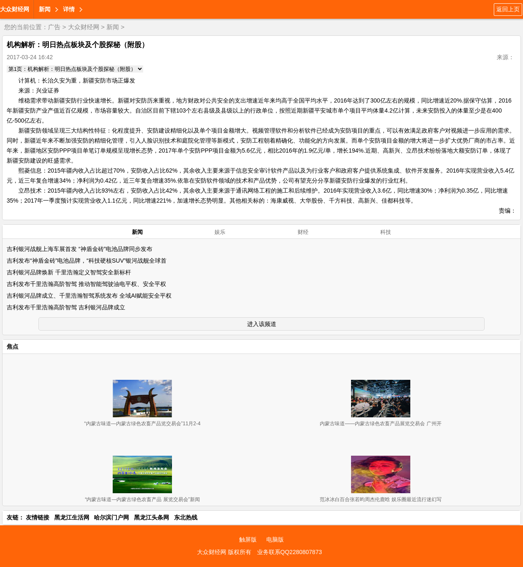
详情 (69, 9)
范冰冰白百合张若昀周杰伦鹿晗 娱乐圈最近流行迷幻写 (380, 499)
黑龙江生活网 (71, 517)
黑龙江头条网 (151, 517)
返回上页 (508, 9)
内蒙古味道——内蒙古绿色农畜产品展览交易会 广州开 (380, 424)
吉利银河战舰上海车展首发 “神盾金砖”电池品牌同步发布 (79, 249)
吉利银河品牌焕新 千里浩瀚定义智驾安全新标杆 (69, 272)
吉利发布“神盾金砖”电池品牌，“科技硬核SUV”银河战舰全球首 (87, 260)
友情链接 (37, 517)
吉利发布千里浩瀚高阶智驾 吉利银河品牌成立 (66, 307)
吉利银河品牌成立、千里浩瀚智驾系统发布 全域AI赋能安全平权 (89, 295)
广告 (54, 26)
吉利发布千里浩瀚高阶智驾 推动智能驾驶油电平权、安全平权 (86, 284)
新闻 (45, 9)
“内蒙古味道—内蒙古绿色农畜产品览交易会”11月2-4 (142, 424)
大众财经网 (14, 9)
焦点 (12, 346)
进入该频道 (261, 324)
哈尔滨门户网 (111, 517)
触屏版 (248, 539)
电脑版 (275, 539)
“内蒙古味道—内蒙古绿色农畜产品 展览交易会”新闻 (142, 499)
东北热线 (185, 517)
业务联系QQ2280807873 (289, 552)
